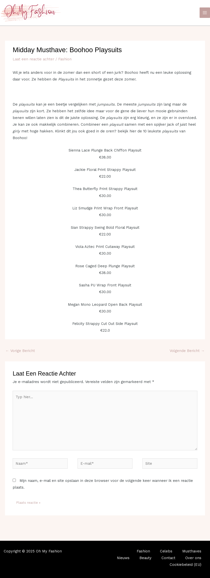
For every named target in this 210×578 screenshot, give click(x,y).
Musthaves (191, 551)
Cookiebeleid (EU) (185, 564)
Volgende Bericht (187, 350)
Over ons (193, 558)
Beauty (145, 558)
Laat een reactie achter (33, 59)
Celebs (166, 551)
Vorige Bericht (20, 350)
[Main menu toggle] (205, 12)
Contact (168, 558)
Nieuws (123, 558)
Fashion (65, 59)
